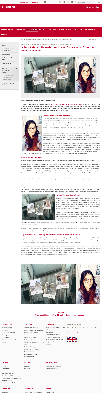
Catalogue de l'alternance (31, 349)
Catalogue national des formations (33, 340)
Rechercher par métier (30, 335)
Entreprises (28, 389)
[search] (85, 2)
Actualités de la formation (31, 327)
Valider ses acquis (29, 352)
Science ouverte (7, 79)
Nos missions (5, 330)
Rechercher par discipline (31, 332)
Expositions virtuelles (8, 373)
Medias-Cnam (6, 368)
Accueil (4, 45)
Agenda (4, 366)
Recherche (33, 39)
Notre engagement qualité (31, 354)
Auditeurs (6, 389)
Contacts (4, 342)
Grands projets (6, 335)
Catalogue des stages (30, 347)
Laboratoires (6, 54)
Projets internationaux (52, 368)
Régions (27, 363)
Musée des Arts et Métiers (9, 383)
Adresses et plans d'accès (9, 340)
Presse (48, 389)
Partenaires (49, 371)
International (51, 363)
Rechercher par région (30, 337)
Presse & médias (7, 77)
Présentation (25, 39)
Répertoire (27, 368)
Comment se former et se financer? (33, 330)
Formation (28, 324)
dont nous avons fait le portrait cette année (66, 104)
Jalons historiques (7, 327)
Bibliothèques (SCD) (7, 376)
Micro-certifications (29, 356)
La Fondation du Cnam (8, 332)
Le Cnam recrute (6, 337)
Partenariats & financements (6, 64)
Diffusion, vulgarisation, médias (48, 39)
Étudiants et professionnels (53, 366)
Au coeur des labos (66, 39)
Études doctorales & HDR (8, 58)
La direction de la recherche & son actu (8, 49)
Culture (5, 363)
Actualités (26, 366)
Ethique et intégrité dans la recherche (8, 84)
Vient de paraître (6, 371)
